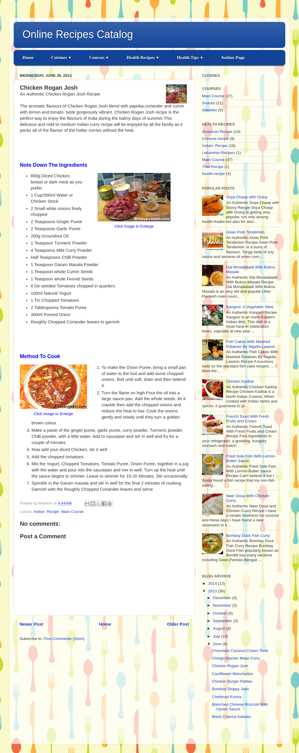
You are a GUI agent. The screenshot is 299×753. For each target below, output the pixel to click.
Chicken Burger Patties (232, 681)
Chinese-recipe (215, 138)
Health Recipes (142, 57)
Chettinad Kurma (226, 697)
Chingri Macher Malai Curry (236, 658)
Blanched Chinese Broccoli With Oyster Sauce (240, 706)
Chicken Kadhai (240, 381)
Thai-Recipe (212, 166)
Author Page (233, 57)
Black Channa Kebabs (231, 716)
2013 (213, 591)
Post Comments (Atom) (64, 638)
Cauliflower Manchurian (232, 674)
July (217, 636)
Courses (99, 57)
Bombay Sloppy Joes (230, 689)
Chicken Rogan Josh (230, 666)
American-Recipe (217, 131)
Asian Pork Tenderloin (245, 232)
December (222, 598)
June (217, 644)
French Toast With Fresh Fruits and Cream (247, 418)
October (220, 613)
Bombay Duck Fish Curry (248, 535)
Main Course (72, 511)
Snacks (208, 103)
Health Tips (190, 57)
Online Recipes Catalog (77, 34)
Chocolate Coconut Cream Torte (240, 650)
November (222, 605)
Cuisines (61, 57)
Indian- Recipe (46, 511)
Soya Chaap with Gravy (246, 197)
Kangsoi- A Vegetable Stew (249, 307)
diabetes (209, 110)
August (219, 628)
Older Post (178, 624)
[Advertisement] (104, 146)
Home (28, 57)
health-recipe (213, 173)
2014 (213, 583)
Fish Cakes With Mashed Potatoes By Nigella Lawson (250, 343)
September (223, 621)
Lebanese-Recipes (218, 152)
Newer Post (31, 624)
